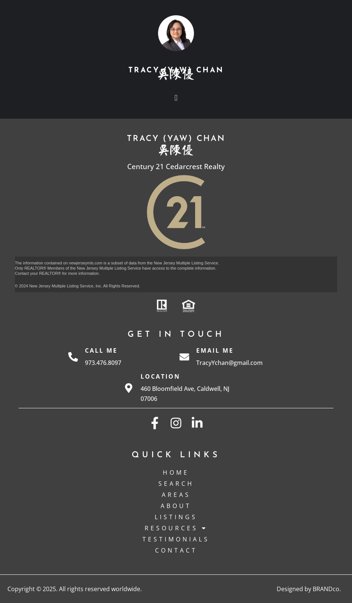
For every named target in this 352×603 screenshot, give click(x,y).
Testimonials (176, 539)
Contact (176, 550)
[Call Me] (73, 357)
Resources (176, 528)
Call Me (101, 350)
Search (176, 484)
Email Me (215, 350)
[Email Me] (184, 357)
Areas (176, 495)
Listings (176, 517)
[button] (176, 98)
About (176, 506)
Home (176, 472)
